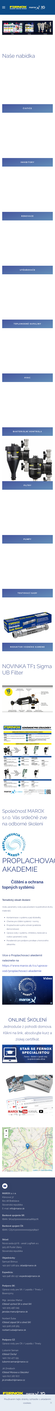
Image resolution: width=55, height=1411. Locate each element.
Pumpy (27, 539)
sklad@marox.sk (28, 1265)
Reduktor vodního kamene (27, 647)
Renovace (27, 216)
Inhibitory (27, 162)
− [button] (6, 1136)
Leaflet (35, 1170)
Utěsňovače (27, 270)
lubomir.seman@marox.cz (15, 1361)
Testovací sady (27, 593)
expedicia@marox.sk (29, 1276)
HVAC (27, 378)
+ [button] (6, 1131)
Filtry (28, 485)
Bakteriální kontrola (27, 431)
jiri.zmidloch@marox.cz (13, 1380)
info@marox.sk (17, 1208)
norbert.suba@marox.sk (14, 1330)
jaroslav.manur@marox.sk (15, 1311)
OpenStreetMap (46, 1170)
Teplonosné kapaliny (27, 324)
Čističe (27, 108)
